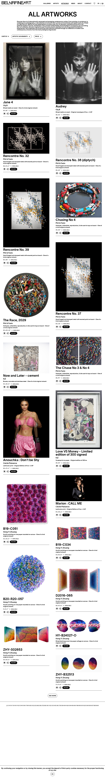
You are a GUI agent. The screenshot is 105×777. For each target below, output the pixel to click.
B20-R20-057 (13, 599)
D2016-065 (64, 595)
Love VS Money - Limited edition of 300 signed (74, 453)
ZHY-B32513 (65, 674)
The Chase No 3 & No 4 (72, 367)
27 (42, 705)
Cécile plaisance (10, 463)
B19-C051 (10, 528)
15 (23, 705)
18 (27, 705)
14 (21, 705)
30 (47, 705)
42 (67, 705)
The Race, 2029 (14, 320)
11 (17, 705)
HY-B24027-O (66, 635)
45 (72, 705)
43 (69, 705)
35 (55, 705)
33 (52, 705)
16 (24, 705)
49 (79, 705)
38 (60, 705)
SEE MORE (52, 695)
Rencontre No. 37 (68, 313)
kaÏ (4, 379)
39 (62, 705)
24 (37, 705)
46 (74, 705)
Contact (88, 3)
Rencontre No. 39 (16, 249)
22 (34, 705)
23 (35, 705)
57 (92, 705)
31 (49, 705)
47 (76, 705)
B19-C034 (63, 544)
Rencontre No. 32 (16, 156)
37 (59, 705)
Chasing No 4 (66, 219)
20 (30, 705)
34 (54, 705)
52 (84, 705)
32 (50, 705)
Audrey (61, 106)
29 (45, 705)
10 (15, 705)
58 (94, 705)
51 (82, 705)
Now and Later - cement (21, 375)
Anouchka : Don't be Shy (21, 460)
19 (29, 705)
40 (64, 705)
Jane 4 (8, 102)
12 (18, 705)
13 (20, 705)
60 (98, 705)
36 (57, 705)
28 (44, 705)
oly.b (5, 105)
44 (70, 705)
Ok (53, 774)
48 (77, 705)
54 (87, 705)
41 (65, 705)
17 (26, 705)
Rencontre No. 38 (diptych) (75, 160)
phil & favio (8, 159)
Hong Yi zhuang (10, 532)
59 (96, 705)
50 (81, 705)
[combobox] (21, 36)
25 (39, 705)
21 (32, 705)
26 (40, 705)
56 (91, 705)
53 (86, 705)
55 (89, 705)
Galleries (47, 3)
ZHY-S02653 (12, 649)
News (73, 3)
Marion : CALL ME (69, 503)
